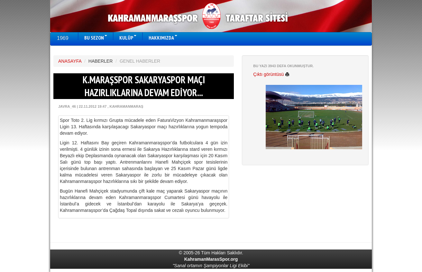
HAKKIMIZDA (163, 37)
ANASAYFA (69, 61)
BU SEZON (95, 37)
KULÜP (127, 37)
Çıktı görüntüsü (271, 74)
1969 (63, 38)
